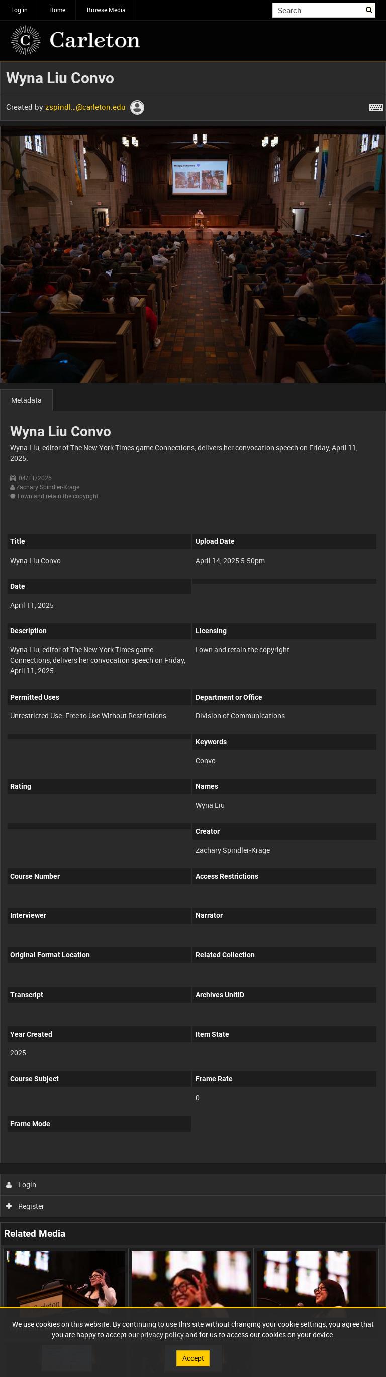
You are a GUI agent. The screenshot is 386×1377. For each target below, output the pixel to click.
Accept (193, 1358)
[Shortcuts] (376, 105)
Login (21, 1184)
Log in (19, 10)
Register (25, 1206)
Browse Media (106, 10)
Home (57, 10)
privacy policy (162, 1334)
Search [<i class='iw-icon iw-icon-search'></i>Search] (369, 9)
